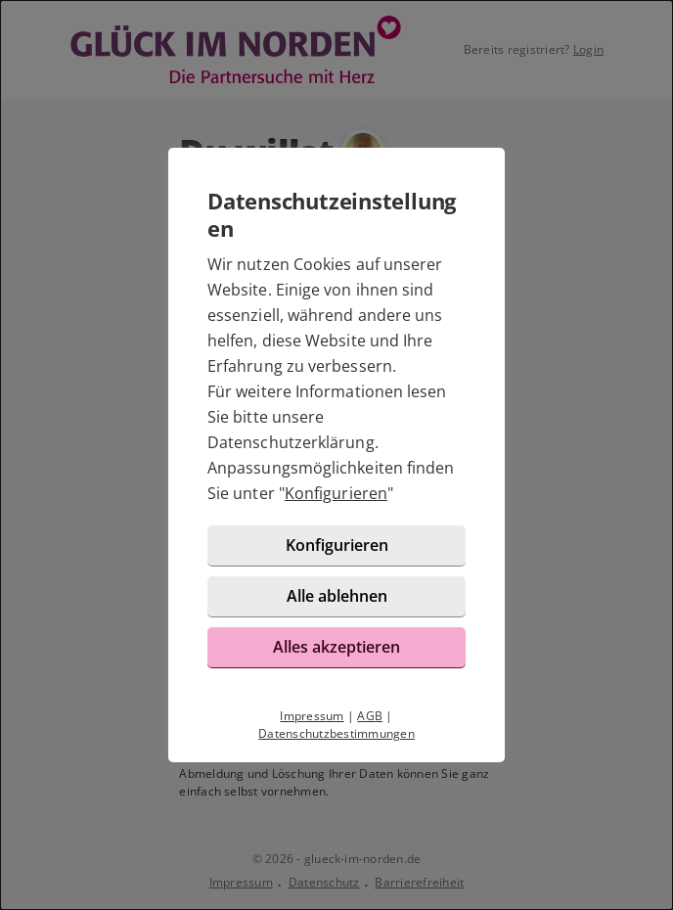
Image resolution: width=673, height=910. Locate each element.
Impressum (311, 715)
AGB (369, 715)
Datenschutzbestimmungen (336, 733)
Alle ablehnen (337, 596)
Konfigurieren (336, 493)
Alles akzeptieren (336, 647)
